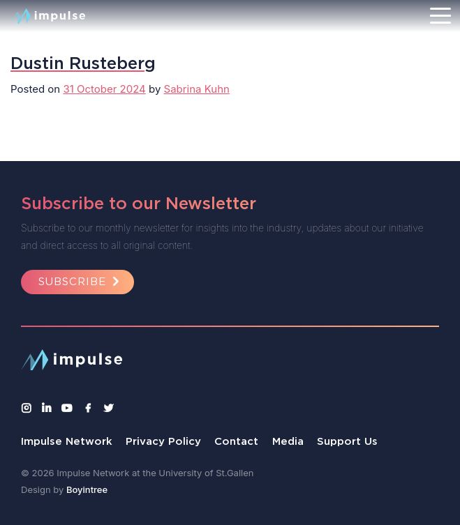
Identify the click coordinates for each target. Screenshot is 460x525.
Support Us (347, 441)
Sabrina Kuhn (197, 89)
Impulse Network (66, 441)
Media (288, 441)
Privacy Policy (163, 441)
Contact (236, 441)
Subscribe (81, 281)
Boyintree (86, 489)
